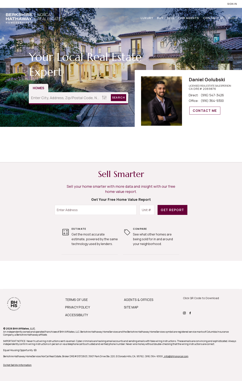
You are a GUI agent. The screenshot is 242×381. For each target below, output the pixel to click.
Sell (170, 18)
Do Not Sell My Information (17, 365)
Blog (232, 18)
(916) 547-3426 (212, 95)
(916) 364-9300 (212, 101)
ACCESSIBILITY (76, 315)
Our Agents (188, 18)
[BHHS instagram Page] (185, 312)
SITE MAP (131, 307)
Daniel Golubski (207, 79)
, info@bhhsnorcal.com (175, 356)
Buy (160, 18)
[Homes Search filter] (104, 97)
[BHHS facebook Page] (191, 312)
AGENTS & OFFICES (139, 300)
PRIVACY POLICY (77, 307)
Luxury (147, 18)
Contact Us (214, 18)
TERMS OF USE (76, 300)
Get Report (172, 210)
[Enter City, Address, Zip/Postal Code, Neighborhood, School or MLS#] (65, 97)
